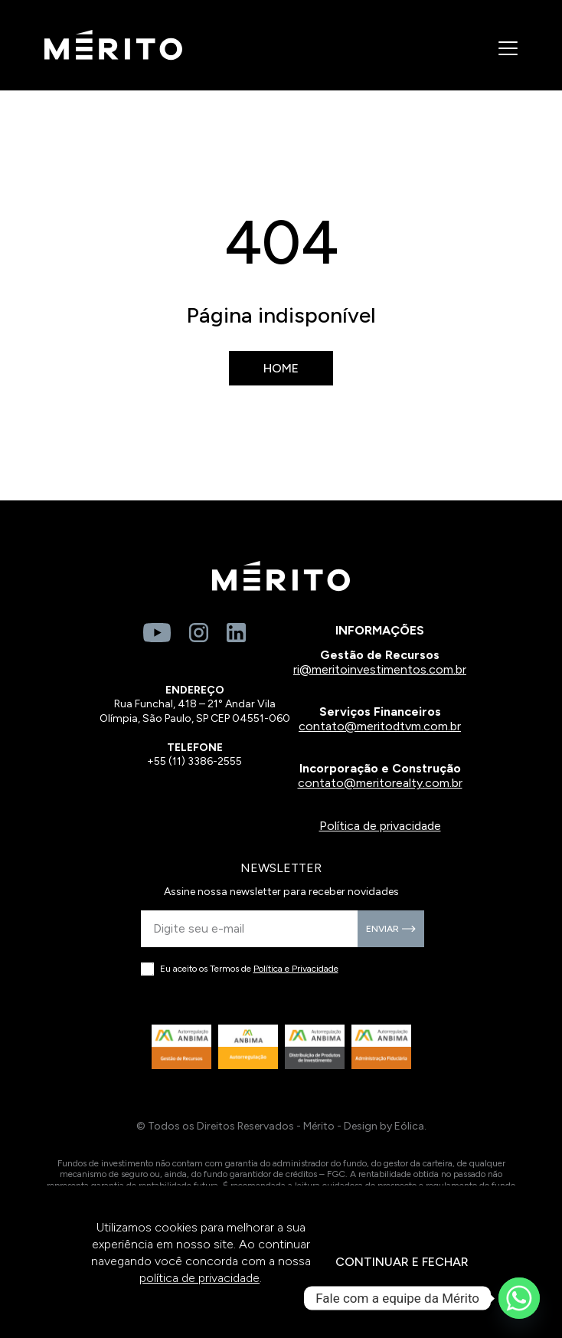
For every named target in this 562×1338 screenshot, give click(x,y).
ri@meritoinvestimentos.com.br (379, 669)
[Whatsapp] (519, 1298)
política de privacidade (199, 1278)
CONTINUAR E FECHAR (402, 1261)
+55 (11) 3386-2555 (194, 761)
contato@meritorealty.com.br (380, 783)
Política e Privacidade (295, 968)
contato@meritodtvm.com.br (380, 726)
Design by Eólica (384, 1126)
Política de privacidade (380, 825)
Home (281, 368)
